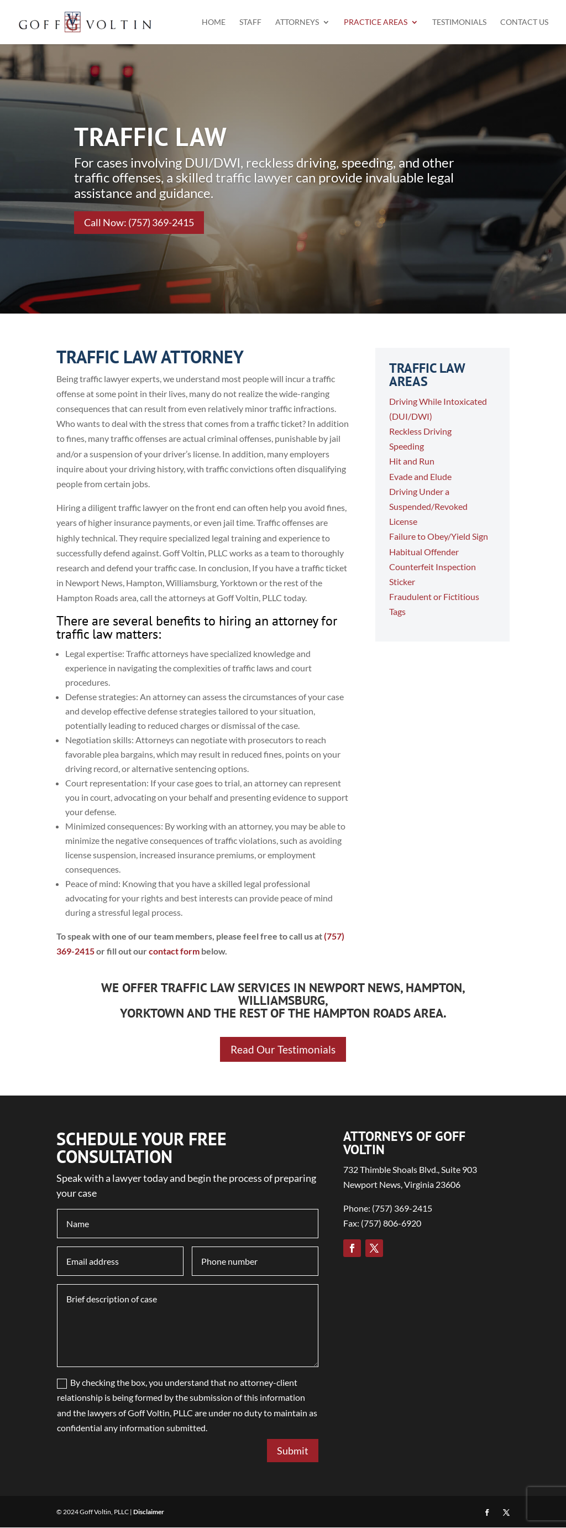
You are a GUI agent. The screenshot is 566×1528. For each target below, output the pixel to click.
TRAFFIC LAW (150, 136)
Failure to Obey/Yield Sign (438, 536)
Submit (292, 1451)
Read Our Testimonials (283, 1049)
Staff (250, 22)
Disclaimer (148, 1512)
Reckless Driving (420, 431)
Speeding (406, 446)
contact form (174, 951)
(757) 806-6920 (391, 1224)
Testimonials (459, 22)
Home (214, 22)
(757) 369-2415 (402, 1209)
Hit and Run (411, 461)
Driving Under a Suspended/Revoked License (428, 506)
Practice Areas (375, 22)
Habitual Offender (424, 551)
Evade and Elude (420, 476)
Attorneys (297, 22)
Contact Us (524, 22)
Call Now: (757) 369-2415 (139, 222)
